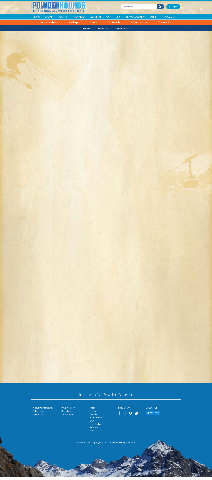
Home (36, 19)
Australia (94, 430)
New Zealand (136, 19)
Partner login (67, 417)
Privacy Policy (68, 410)
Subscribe (153, 416)
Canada (79, 19)
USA (119, 19)
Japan (49, 19)
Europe (64, 19)
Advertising (38, 414)
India (92, 433)
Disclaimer (66, 414)
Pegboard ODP (128, 445)
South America (101, 19)
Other (155, 19)
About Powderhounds (43, 410)
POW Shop (171, 19)
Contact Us (38, 417)
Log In (173, 9)
